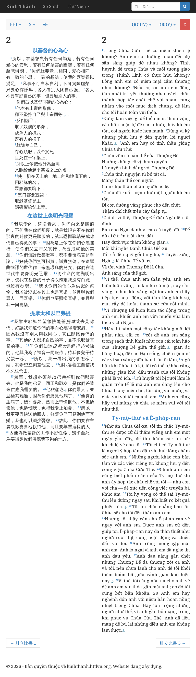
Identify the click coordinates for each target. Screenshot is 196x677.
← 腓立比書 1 (23, 643)
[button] (15, 24)
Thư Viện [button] (78, 6)
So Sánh (51, 6)
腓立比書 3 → (173, 643)
